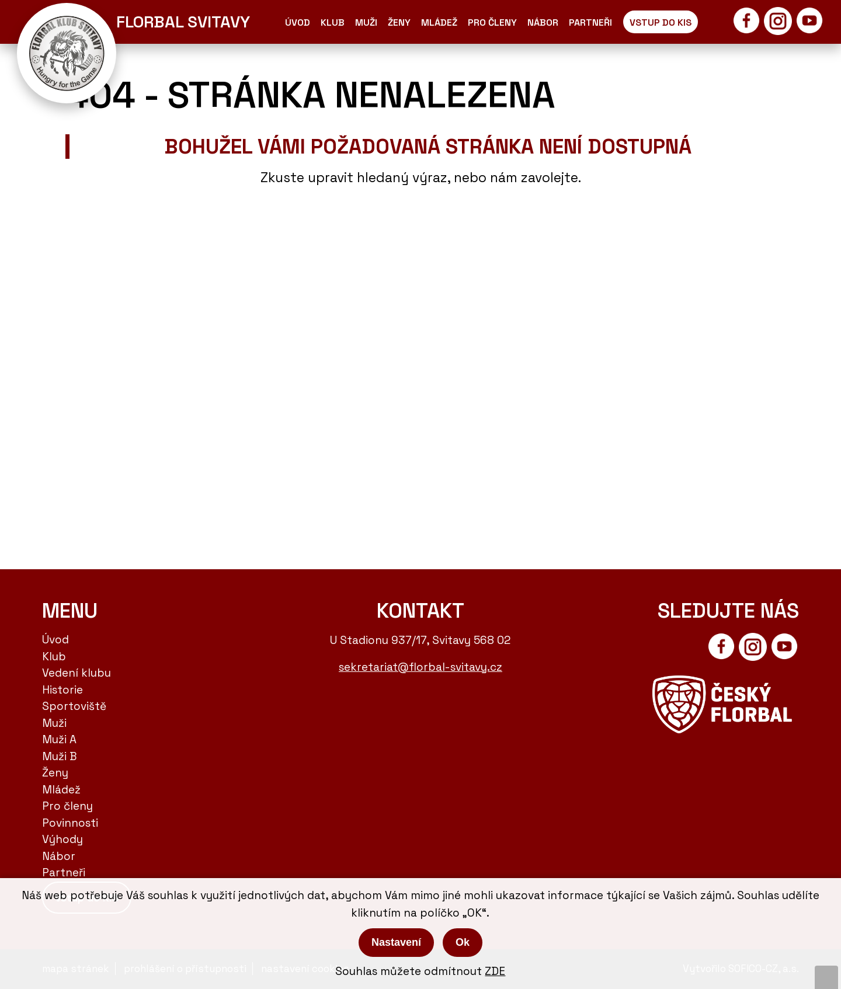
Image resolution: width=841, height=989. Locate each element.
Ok (463, 942)
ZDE (495, 971)
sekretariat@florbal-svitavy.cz (420, 667)
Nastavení (396, 942)
